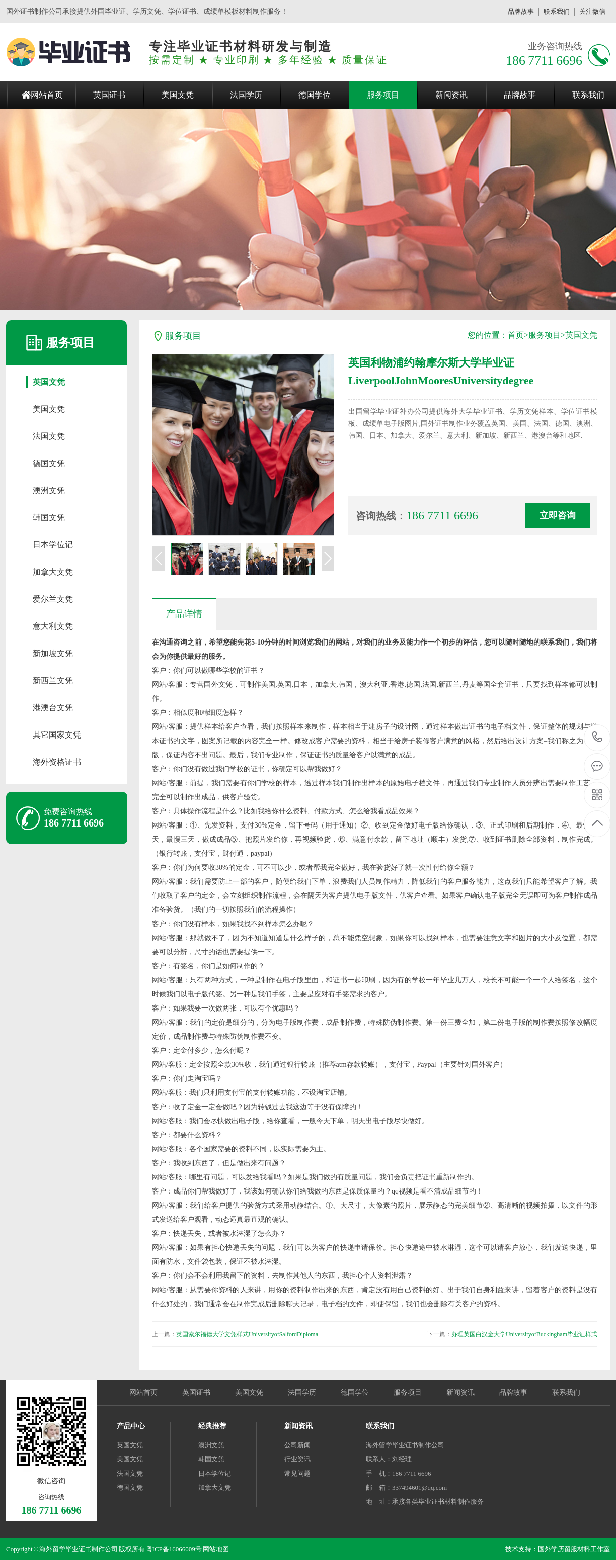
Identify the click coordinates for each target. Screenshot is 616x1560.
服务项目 (383, 94)
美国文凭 (178, 94)
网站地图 (216, 1549)
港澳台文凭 (53, 707)
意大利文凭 (53, 626)
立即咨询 (558, 515)
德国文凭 (49, 463)
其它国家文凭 (57, 734)
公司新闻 (297, 1445)
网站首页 (47, 94)
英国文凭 (49, 382)
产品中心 (131, 1426)
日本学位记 (53, 544)
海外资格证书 (57, 762)
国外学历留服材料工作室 (574, 1549)
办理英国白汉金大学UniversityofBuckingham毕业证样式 (524, 1334)
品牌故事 (521, 11)
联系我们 (557, 11)
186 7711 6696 (597, 737)
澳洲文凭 (49, 490)
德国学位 (314, 94)
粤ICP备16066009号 (174, 1549)
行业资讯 (297, 1459)
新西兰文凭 (53, 680)
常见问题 (297, 1473)
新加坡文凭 (53, 653)
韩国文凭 (49, 517)
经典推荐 (212, 1426)
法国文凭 (49, 436)
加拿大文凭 (53, 572)
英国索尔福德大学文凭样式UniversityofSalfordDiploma (247, 1334)
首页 (516, 335)
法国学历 (246, 94)
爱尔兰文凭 (53, 599)
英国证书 (109, 94)
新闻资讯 (451, 94)
